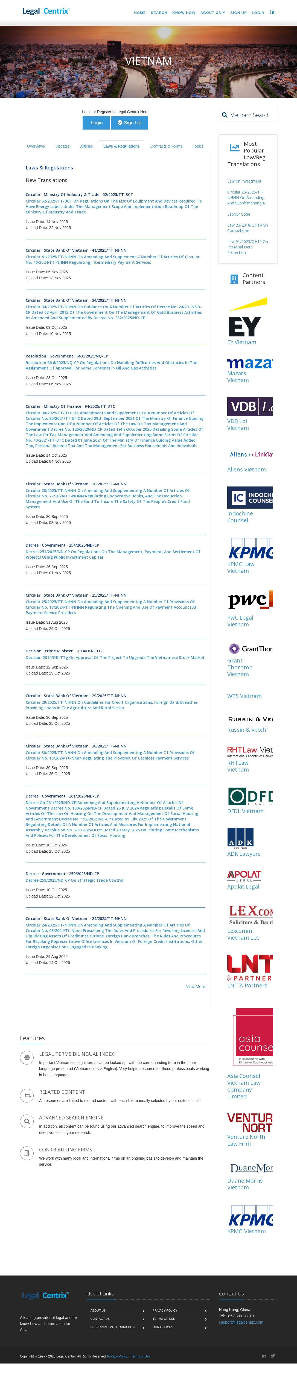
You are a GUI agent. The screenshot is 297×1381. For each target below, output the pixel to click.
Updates (63, 146)
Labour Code (238, 214)
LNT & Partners (247, 985)
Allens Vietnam (246, 469)
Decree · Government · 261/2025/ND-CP (115, 816)
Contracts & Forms (166, 146)
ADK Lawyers (244, 854)
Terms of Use (164, 1319)
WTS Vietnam (244, 696)
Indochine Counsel (240, 517)
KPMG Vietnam (246, 1231)
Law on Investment (244, 181)
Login (96, 123)
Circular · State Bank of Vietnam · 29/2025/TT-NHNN (115, 702)
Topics (198, 146)
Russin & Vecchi (247, 730)
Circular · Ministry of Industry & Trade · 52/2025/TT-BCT (115, 203)
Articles (86, 146)
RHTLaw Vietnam (238, 767)
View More (195, 986)
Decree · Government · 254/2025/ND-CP (115, 551)
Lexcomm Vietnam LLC (243, 934)
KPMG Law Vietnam (241, 568)
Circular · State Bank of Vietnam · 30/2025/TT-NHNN (115, 752)
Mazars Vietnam (238, 377)
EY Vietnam (241, 342)
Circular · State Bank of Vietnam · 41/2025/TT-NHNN (115, 256)
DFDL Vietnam (245, 811)
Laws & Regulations (121, 146)
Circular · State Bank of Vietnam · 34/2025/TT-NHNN (115, 309)
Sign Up (129, 123)
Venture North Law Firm (246, 1140)
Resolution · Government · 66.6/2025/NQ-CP (115, 362)
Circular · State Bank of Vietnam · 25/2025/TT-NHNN (115, 604)
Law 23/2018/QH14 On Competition (247, 228)
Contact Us (100, 1319)
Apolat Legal (243, 886)
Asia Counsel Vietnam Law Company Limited (244, 1086)
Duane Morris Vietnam (245, 1184)
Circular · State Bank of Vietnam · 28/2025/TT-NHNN (115, 496)
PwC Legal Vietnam (240, 621)
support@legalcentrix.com (241, 1322)
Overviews (36, 146)
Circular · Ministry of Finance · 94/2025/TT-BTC (115, 426)
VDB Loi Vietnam (238, 425)
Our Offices (163, 1327)
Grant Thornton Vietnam (240, 667)
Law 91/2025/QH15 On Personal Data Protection (247, 247)
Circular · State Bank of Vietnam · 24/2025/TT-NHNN (115, 933)
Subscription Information (113, 1327)
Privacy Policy (165, 1310)
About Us (98, 1310)
